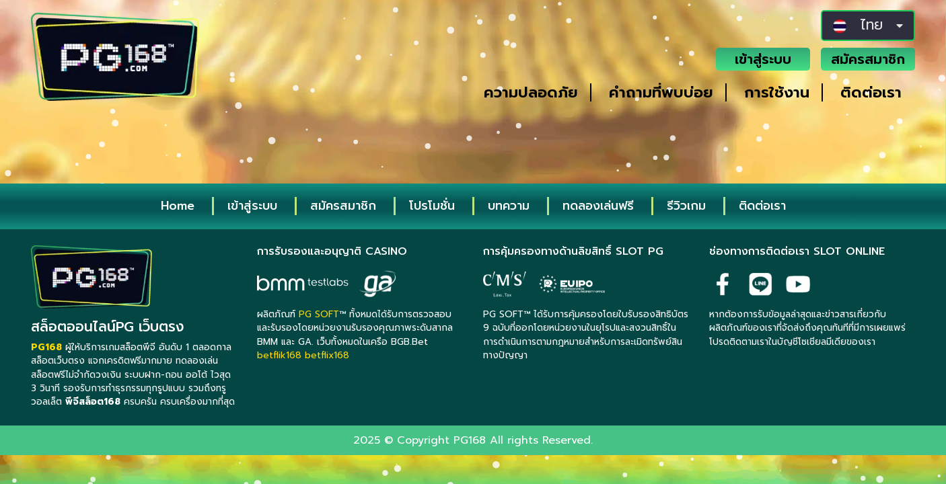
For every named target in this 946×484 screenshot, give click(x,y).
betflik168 (279, 355)
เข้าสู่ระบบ (763, 59)
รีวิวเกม (686, 205)
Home (177, 205)
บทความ (509, 205)
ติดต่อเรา (871, 92)
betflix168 (327, 355)
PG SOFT (319, 314)
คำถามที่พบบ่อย (661, 92)
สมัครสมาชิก (868, 59)
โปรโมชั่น (432, 205)
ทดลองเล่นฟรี (598, 205)
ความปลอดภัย (531, 92)
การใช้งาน (776, 92)
